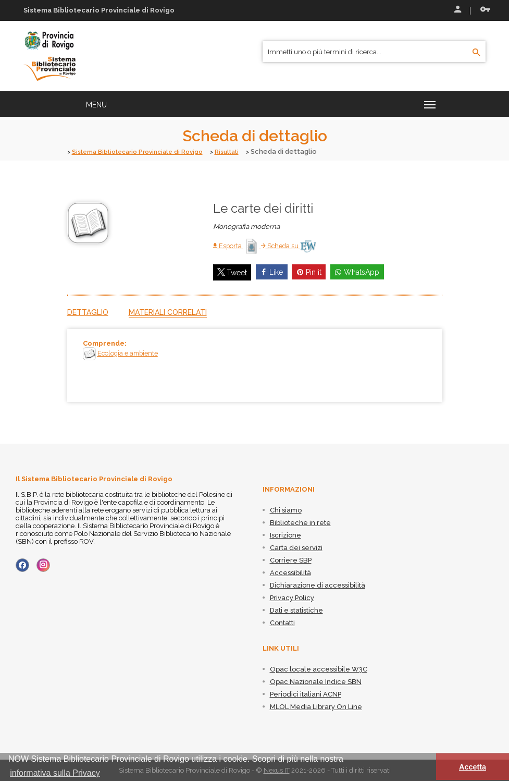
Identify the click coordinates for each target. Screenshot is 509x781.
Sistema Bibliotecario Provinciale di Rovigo (144, 151)
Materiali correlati (168, 312)
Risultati (242, 151)
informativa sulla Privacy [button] (55, 772)
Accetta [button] (472, 767)
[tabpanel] (254, 365)
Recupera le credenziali (485, 9)
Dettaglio (87, 312)
